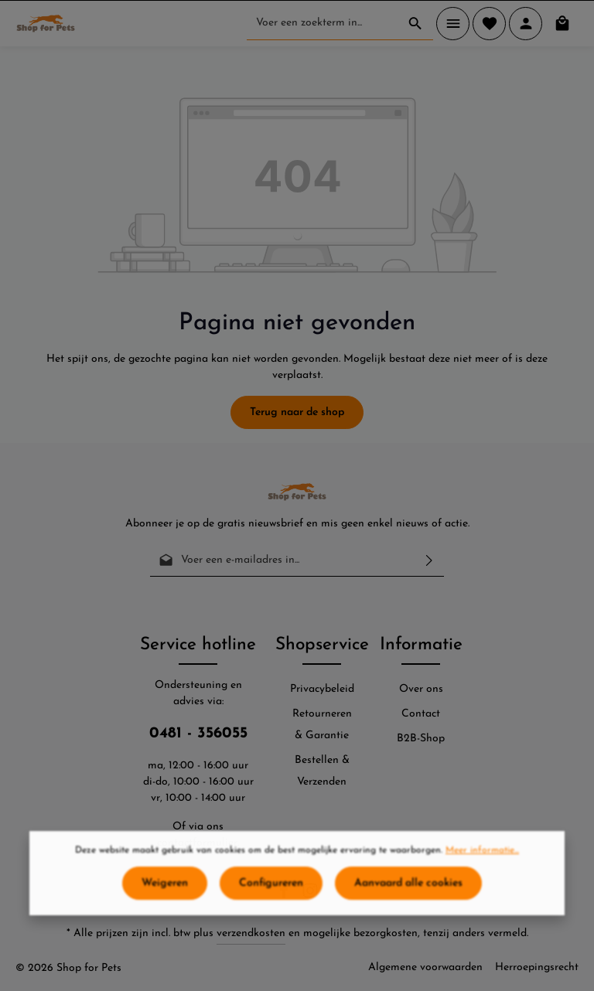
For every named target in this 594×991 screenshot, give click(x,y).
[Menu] (452, 23)
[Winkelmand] (562, 23)
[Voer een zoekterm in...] (322, 23)
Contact (420, 714)
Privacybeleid (322, 689)
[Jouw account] (525, 23)
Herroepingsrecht (537, 967)
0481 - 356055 (198, 733)
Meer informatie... (482, 858)
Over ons (421, 689)
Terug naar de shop (297, 412)
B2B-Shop (421, 738)
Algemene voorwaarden (425, 967)
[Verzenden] (429, 560)
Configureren (271, 891)
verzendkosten (251, 933)
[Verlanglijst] (489, 23)
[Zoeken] (415, 23)
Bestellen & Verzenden (322, 771)
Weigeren (165, 891)
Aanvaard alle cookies (408, 891)
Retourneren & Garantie (322, 724)
